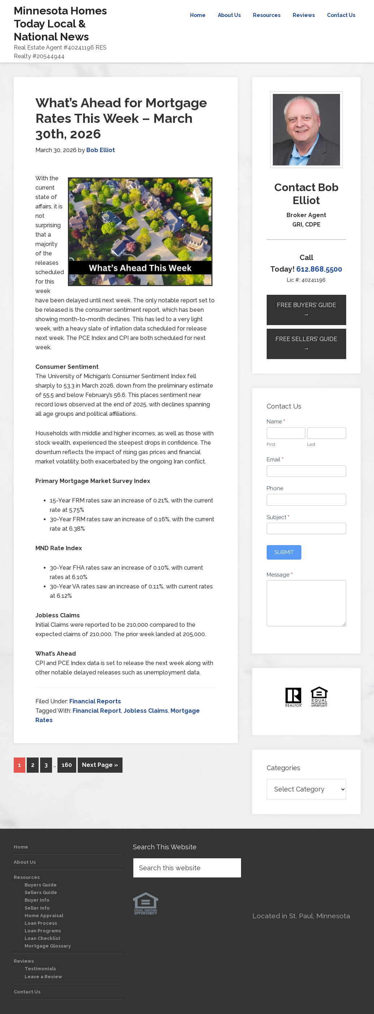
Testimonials (40, 968)
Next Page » (100, 764)
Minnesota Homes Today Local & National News (60, 23)
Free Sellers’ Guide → (306, 344)
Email (275, 459)
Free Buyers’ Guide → (306, 310)
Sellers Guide (41, 892)
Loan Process (41, 923)
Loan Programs (43, 930)
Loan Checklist (42, 938)
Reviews (24, 961)
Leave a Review (43, 976)
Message (280, 574)
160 (67, 764)
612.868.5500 (319, 269)
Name (276, 421)
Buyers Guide (41, 885)
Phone (275, 488)
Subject (278, 517)
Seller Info (37, 908)
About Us (25, 862)
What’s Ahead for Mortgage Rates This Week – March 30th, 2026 (121, 118)
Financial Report (97, 710)
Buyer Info (37, 900)
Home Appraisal (44, 915)
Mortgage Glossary (48, 946)
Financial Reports (95, 701)
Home (21, 847)
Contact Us (27, 991)
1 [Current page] (19, 764)
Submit (284, 552)
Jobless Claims (146, 710)
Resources (27, 877)
